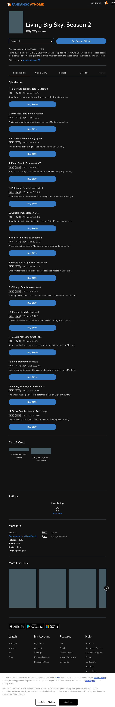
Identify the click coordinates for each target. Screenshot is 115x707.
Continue (68, 702)
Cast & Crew (41, 72)
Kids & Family (30, 536)
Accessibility (91, 671)
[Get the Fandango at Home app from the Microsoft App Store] (52, 626)
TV (10, 652)
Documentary (15, 536)
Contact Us (91, 661)
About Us (90, 643)
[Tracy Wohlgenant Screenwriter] (41, 466)
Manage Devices (42, 657)
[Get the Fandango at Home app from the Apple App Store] (17, 626)
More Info (84, 72)
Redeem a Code (41, 661)
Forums (89, 657)
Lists (62, 643)
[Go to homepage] (25, 4)
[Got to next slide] (106, 587)
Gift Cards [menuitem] (96, 2)
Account (38, 648)
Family (63, 648)
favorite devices (31, 60)
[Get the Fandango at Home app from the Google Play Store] (35, 626)
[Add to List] (104, 31)
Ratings (62, 72)
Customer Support (94, 652)
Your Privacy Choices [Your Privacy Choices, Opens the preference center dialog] (46, 702)
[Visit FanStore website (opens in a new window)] (113, 3)
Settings (38, 652)
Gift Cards (64, 661)
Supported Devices (94, 648)
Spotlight (13, 643)
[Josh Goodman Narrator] (19, 466)
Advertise (90, 666)
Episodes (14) (19, 72)
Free (11, 657)
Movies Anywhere (68, 657)
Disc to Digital (66, 652)
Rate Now (57, 513)
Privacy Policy (100, 678)
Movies (12, 648)
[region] (57, 690)
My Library (39, 643)
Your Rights (90, 681)
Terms (57, 678)
